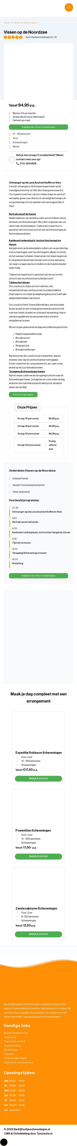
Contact (9, 1054)
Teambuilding (12, 1045)
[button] (38, 7)
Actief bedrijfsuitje (16, 1033)
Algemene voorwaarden (19, 1062)
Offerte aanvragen (23, 395)
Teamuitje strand (14, 1041)
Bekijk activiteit (38, 778)
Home (7, 23)
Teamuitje (10, 1037)
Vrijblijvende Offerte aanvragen (38, 127)
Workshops (11, 1050)
